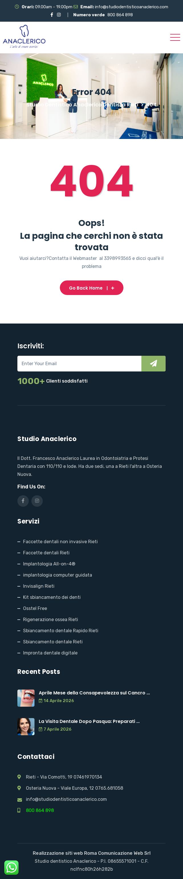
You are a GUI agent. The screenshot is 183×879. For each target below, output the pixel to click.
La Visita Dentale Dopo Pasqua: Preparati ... (89, 721)
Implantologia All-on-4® (49, 564)
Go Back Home (91, 288)
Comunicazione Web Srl (124, 853)
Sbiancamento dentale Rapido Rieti (60, 630)
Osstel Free (35, 608)
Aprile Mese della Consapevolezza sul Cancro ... (94, 693)
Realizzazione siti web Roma (65, 853)
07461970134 (88, 777)
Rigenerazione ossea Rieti (50, 619)
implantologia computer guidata (57, 575)
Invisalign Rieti (38, 586)
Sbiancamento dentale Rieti (53, 641)
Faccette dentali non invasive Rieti (60, 541)
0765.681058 (109, 788)
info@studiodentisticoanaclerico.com (131, 6)
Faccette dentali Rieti (46, 552)
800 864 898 (120, 14)
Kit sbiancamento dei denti (52, 597)
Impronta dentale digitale (50, 653)
